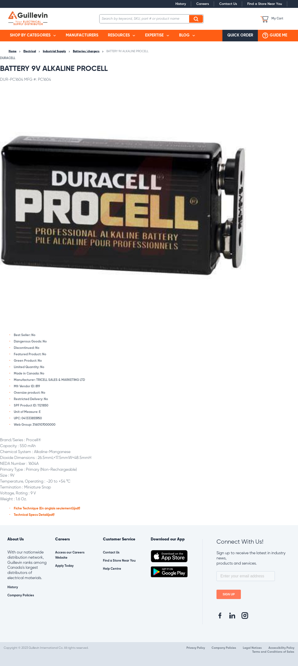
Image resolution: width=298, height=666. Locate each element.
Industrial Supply (54, 51)
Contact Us (228, 4)
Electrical (29, 51)
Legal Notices (252, 648)
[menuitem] (33, 35)
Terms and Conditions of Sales (273, 651)
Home (13, 51)
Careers (202, 4)
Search (197, 18)
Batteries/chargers (86, 51)
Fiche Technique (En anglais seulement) (47, 508)
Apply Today (64, 566)
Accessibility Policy (281, 648)
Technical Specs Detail (34, 515)
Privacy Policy (195, 648)
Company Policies (20, 595)
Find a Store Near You (264, 4)
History (180, 4)
